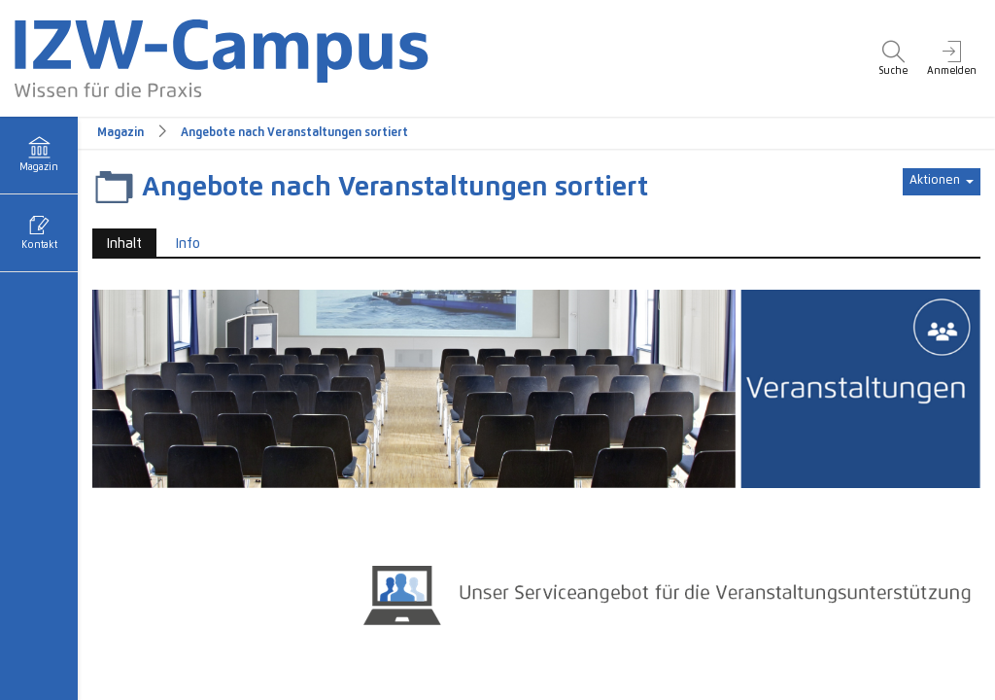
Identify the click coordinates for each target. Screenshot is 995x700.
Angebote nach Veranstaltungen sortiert (294, 133)
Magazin (120, 133)
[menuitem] (893, 58)
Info (188, 244)
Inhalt (117, 242)
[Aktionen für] (941, 181)
